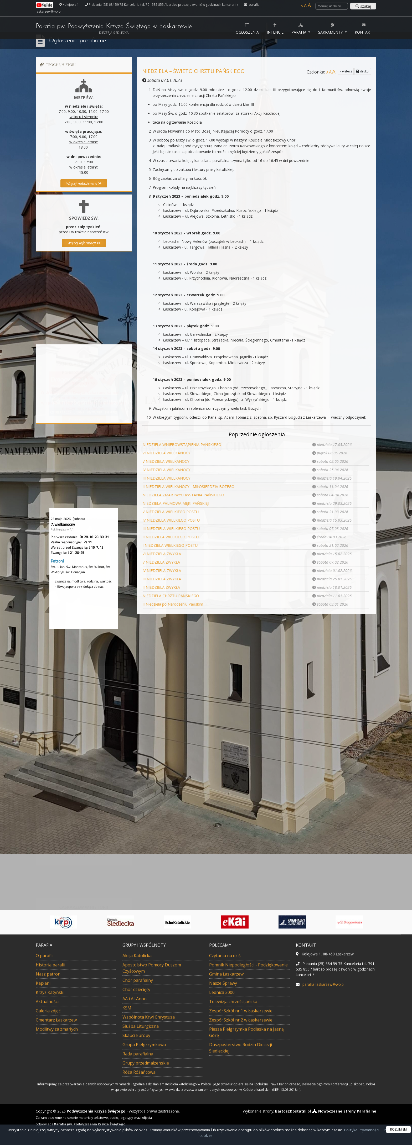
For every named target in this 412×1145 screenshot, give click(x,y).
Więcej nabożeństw (83, 183)
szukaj (363, 6)
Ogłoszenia (247, 28)
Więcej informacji (84, 242)
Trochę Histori (57, 64)
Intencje (275, 28)
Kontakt (363, 28)
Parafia (299, 28)
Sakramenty (331, 28)
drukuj (362, 71)
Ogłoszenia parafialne (77, 41)
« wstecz (345, 71)
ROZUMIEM (398, 1129)
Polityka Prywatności (361, 1129)
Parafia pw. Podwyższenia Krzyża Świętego (114, 29)
